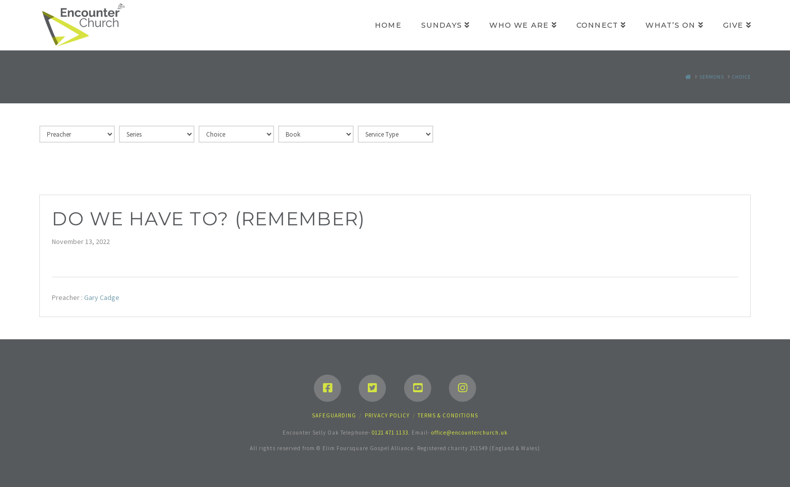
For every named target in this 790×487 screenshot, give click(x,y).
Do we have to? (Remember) (208, 219)
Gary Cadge (101, 297)
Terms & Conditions (448, 415)
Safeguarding (334, 415)
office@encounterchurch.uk (469, 432)
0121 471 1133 (390, 432)
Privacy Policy (387, 415)
